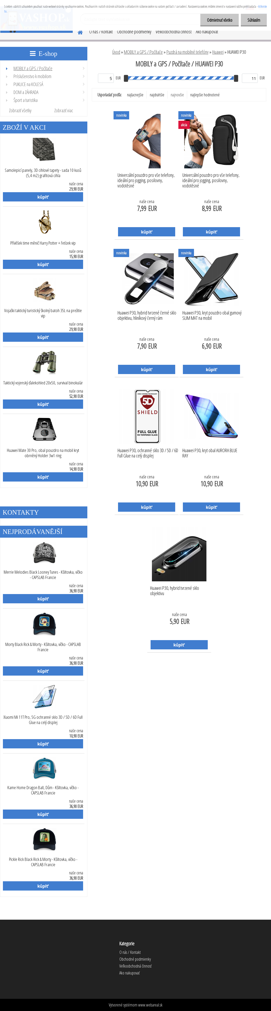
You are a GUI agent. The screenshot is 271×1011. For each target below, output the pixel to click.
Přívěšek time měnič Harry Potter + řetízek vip (43, 243)
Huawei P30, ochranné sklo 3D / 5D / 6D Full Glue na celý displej (148, 453)
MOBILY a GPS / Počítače (143, 52)
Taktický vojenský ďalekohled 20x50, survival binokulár (43, 382)
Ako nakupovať (207, 31)
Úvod (116, 52)
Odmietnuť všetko (219, 20)
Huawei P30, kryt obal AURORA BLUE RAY (209, 453)
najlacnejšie (135, 95)
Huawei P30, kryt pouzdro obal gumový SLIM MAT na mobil (212, 315)
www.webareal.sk (150, 1005)
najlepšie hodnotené (205, 95)
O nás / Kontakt (101, 31)
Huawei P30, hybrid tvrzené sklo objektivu (174, 590)
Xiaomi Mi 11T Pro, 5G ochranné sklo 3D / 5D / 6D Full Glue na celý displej (43, 720)
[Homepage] (77, 31)
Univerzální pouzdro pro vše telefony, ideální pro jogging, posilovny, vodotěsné (146, 179)
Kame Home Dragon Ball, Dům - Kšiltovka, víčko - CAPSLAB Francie (43, 790)
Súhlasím (253, 20)
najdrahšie (157, 95)
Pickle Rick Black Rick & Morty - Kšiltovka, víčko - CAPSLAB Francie (43, 862)
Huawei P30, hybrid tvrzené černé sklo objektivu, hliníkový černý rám (147, 315)
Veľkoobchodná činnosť (174, 31)
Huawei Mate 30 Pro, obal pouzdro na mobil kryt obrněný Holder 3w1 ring (43, 453)
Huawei (218, 52)
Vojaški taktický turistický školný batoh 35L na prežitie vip (43, 313)
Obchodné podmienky (134, 31)
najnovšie (177, 95)
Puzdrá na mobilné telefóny (187, 52)
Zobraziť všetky (20, 110)
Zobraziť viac (63, 110)
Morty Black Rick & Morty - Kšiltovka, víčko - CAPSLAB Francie (43, 647)
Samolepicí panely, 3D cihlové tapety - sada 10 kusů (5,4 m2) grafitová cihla (43, 173)
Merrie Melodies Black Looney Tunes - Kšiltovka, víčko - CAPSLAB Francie (43, 574)
